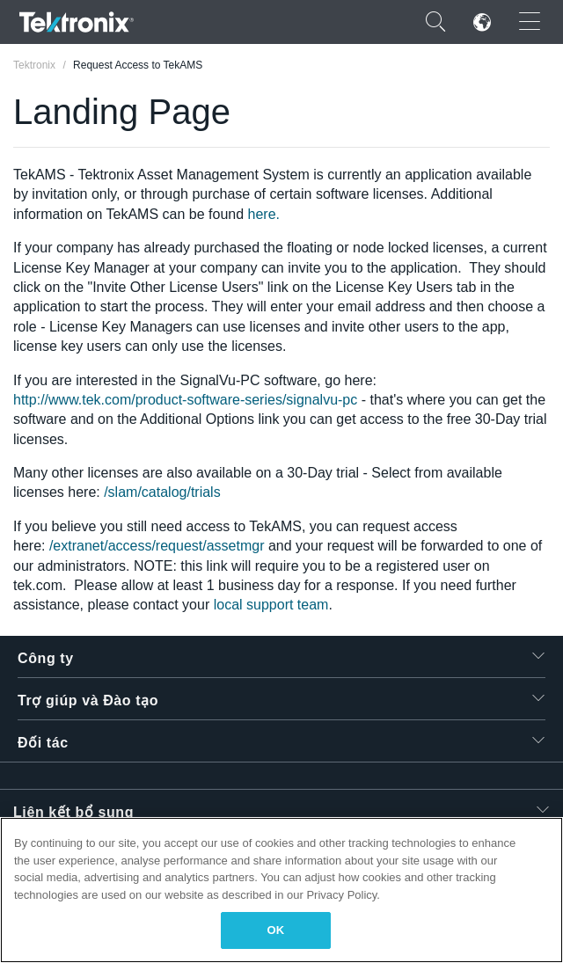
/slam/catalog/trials (162, 492)
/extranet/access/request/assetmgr (157, 545)
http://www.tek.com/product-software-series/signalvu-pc (185, 399)
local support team (271, 604)
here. (262, 214)
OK (276, 930)
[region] (281, 890)
